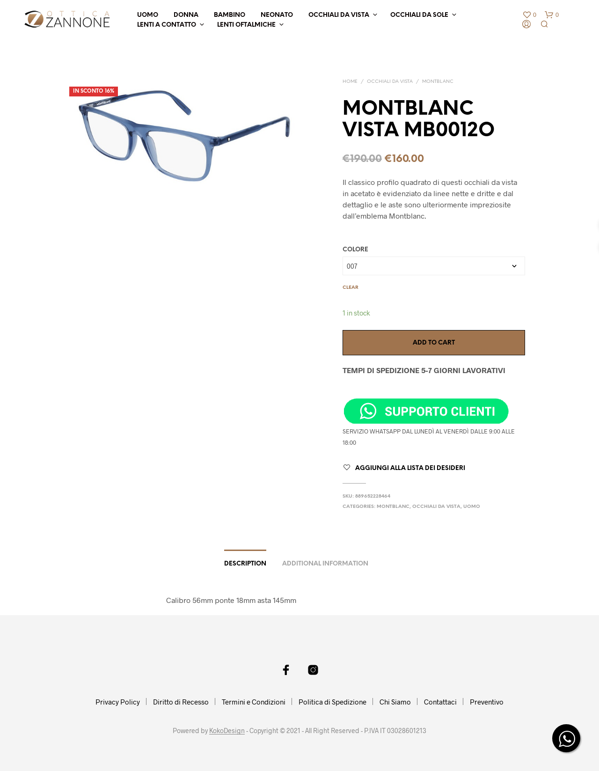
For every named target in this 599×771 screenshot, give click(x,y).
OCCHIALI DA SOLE (419, 15)
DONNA (186, 15)
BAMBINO (229, 15)
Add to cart (434, 343)
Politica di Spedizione (332, 702)
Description (245, 564)
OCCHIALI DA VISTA (338, 15)
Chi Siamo (395, 702)
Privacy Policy (117, 702)
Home (350, 81)
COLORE (355, 250)
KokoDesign (227, 730)
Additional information (325, 564)
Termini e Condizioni (253, 702)
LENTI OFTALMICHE (246, 25)
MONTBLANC (437, 81)
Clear (350, 287)
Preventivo (487, 702)
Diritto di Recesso (181, 702)
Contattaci (440, 702)
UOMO (147, 15)
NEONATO (277, 15)
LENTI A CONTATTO (166, 25)
